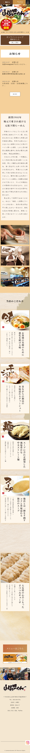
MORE (15, 94)
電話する (6, 2)
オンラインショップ (19, 2)
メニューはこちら (15, 648)
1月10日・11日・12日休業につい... (15, 83)
